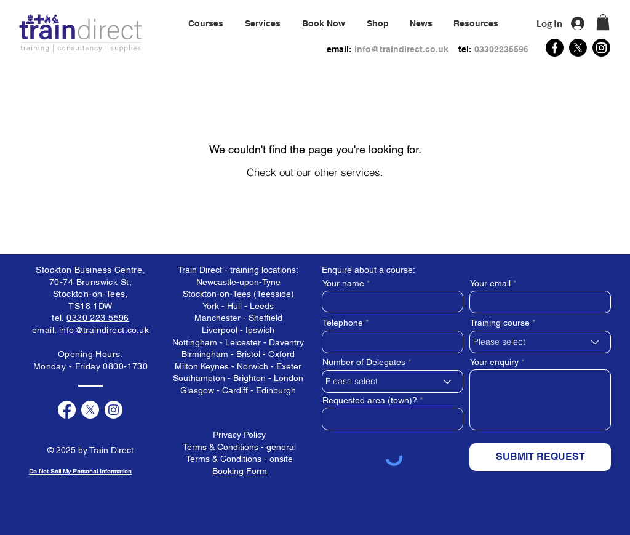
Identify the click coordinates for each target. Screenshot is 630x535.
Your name (343, 283)
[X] (578, 48)
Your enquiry (494, 362)
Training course (500, 322)
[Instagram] (601, 48)
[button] (262, 23)
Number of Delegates (363, 362)
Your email (490, 283)
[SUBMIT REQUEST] (540, 457)
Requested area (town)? (369, 400)
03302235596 (501, 49)
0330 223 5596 (97, 318)
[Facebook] (555, 48)
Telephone (342, 322)
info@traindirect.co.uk (401, 49)
